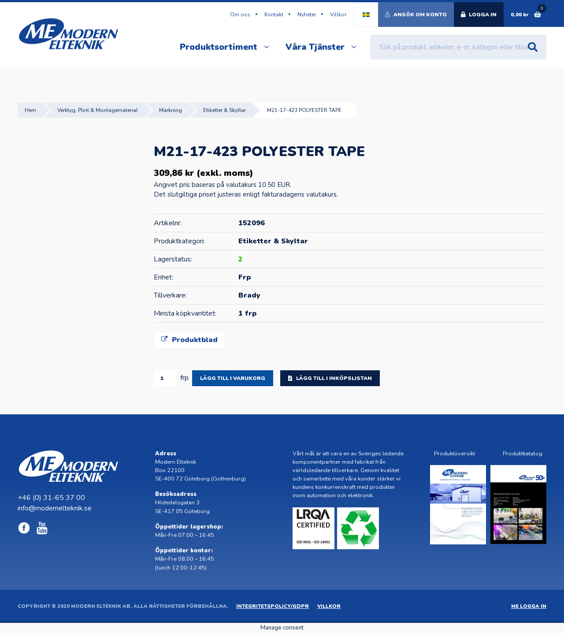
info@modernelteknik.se (55, 508)
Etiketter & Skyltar (224, 110)
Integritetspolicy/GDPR (272, 606)
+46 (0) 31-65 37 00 (51, 498)
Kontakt (273, 14)
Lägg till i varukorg (232, 378)
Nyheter (306, 14)
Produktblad (189, 340)
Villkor (338, 14)
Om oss (240, 14)
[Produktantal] (165, 378)
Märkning (170, 110)
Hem (30, 110)
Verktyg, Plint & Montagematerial (97, 110)
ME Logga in (528, 606)
